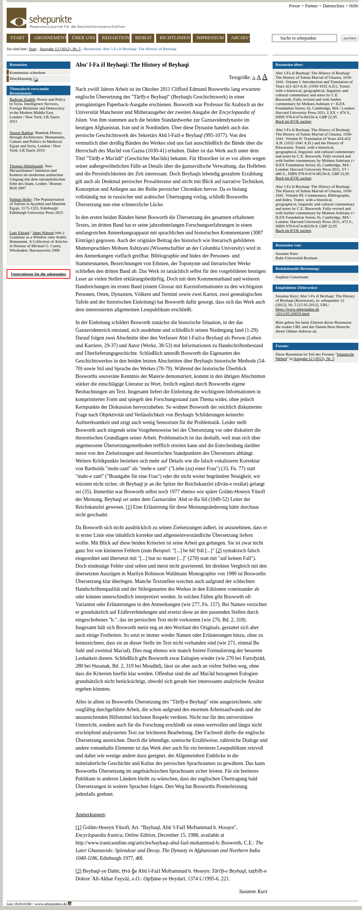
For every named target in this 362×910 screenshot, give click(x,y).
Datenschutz (333, 5)
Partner (311, 5)
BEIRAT (143, 37)
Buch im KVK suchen (293, 121)
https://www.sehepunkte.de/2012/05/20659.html (297, 311)
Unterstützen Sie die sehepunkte (38, 274)
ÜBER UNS (83, 37)
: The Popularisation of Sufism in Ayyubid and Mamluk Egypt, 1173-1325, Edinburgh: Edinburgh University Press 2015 (38, 206)
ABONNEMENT (50, 37)
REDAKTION (116, 37)
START (17, 37)
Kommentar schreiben (27, 72)
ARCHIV (240, 37)
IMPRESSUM (210, 37)
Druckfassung (24, 79)
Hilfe (353, 5)
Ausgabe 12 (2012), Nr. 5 (60, 49)
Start (33, 49)
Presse (294, 5)
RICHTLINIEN (175, 37)
